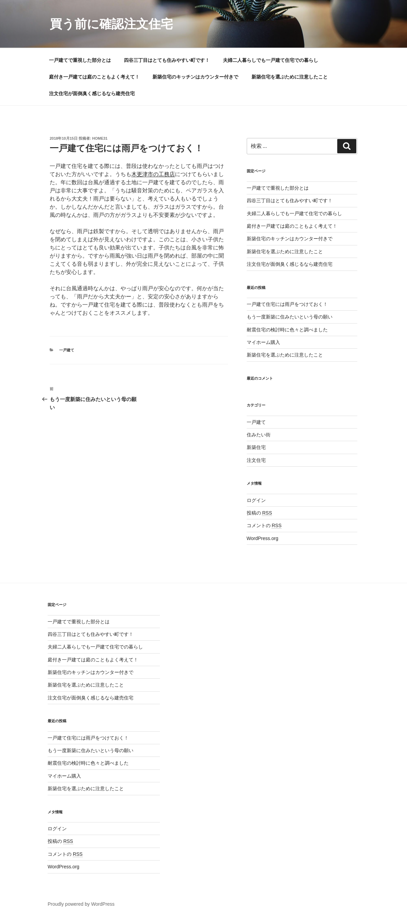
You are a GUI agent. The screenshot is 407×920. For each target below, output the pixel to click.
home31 (100, 138)
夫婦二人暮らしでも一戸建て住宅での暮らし (270, 60)
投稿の (259, 513)
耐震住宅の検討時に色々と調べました (287, 329)
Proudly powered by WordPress (81, 904)
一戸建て (66, 350)
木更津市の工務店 (153, 174)
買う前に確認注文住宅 (111, 24)
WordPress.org (262, 538)
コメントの (264, 525)
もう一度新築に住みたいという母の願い (289, 316)
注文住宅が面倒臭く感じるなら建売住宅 (92, 93)
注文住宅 (256, 460)
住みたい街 (259, 434)
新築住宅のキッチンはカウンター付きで (195, 77)
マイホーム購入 (263, 342)
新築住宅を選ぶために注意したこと (289, 77)
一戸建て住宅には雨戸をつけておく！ (287, 304)
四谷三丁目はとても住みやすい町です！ (167, 60)
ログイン (256, 500)
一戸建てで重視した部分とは (80, 60)
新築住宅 (256, 447)
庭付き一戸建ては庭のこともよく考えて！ (94, 77)
